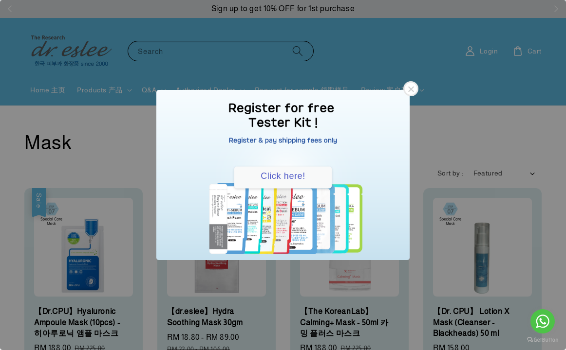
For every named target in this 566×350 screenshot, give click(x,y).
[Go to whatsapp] (542, 321)
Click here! (283, 176)
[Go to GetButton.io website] (542, 340)
